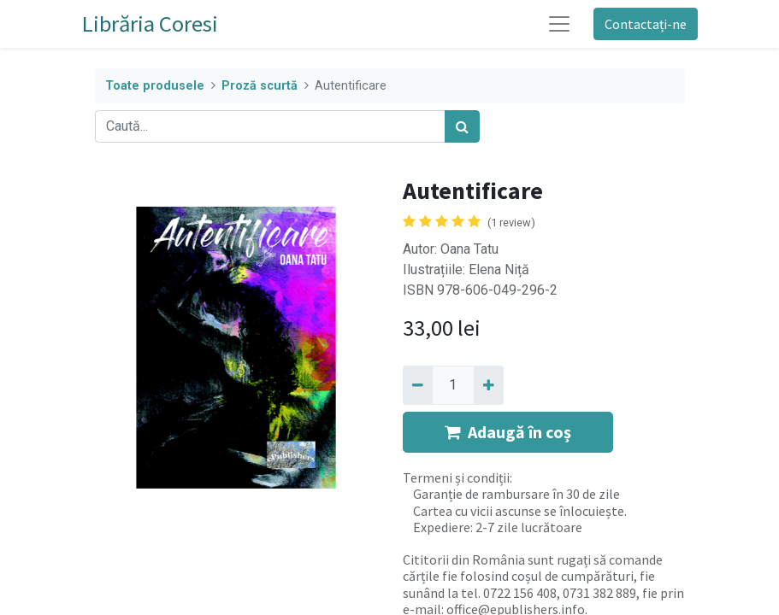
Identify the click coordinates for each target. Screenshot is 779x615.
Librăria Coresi (150, 23)
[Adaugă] (489, 385)
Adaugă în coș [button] (508, 431)
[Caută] (462, 126)
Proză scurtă (259, 86)
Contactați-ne (646, 23)
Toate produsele (154, 86)
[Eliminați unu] (418, 385)
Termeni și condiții (456, 477)
